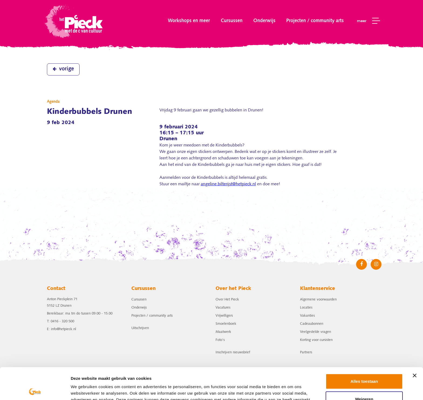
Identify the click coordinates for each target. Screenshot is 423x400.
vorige (63, 69)
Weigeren (364, 367)
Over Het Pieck (227, 299)
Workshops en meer (189, 20)
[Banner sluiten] (415, 344)
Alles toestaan (364, 349)
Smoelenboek (226, 324)
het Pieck (74, 21)
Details (77, 389)
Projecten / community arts (315, 20)
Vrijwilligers (224, 315)
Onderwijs (264, 20)
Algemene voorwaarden (318, 299)
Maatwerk (223, 332)
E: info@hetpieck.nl (61, 329)
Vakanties (307, 315)
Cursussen (232, 20)
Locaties (306, 307)
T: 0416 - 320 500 (60, 321)
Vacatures (223, 307)
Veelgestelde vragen (315, 332)
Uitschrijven (140, 328)
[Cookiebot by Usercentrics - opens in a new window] (35, 389)
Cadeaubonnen (311, 324)
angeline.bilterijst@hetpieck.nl (228, 184)
